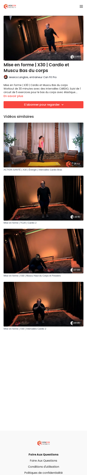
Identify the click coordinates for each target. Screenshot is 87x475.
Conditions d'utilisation (43, 467)
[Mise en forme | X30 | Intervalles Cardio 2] (43, 329)
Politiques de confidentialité (43, 473)
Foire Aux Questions (43, 454)
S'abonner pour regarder (44, 105)
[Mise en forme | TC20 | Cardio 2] (43, 223)
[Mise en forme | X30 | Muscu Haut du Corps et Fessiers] (43, 276)
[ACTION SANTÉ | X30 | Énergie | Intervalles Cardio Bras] (43, 170)
